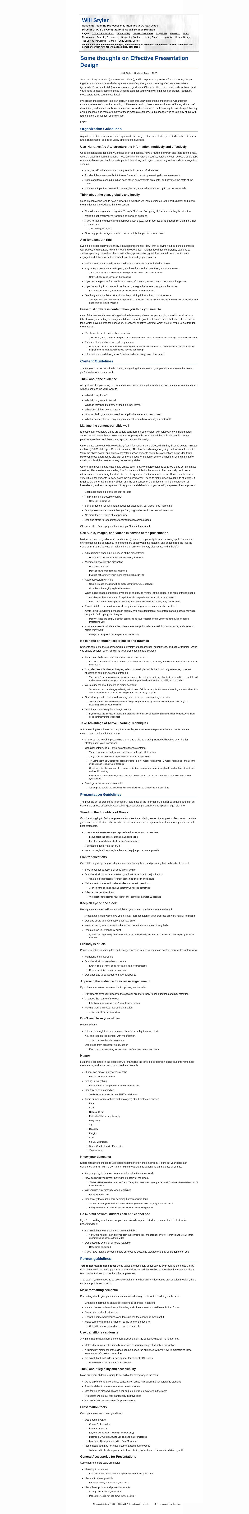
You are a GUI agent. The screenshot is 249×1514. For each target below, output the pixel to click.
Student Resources (143, 33)
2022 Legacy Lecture (130, 41)
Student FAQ (123, 33)
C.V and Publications (103, 33)
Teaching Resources (107, 37)
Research (175, 33)
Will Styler (95, 20)
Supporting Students (131, 37)
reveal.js (99, 1441)
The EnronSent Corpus (94, 41)
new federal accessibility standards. (120, 47)
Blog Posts (161, 33)
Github (112, 41)
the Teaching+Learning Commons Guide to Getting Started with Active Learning (141, 739)
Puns (186, 33)
